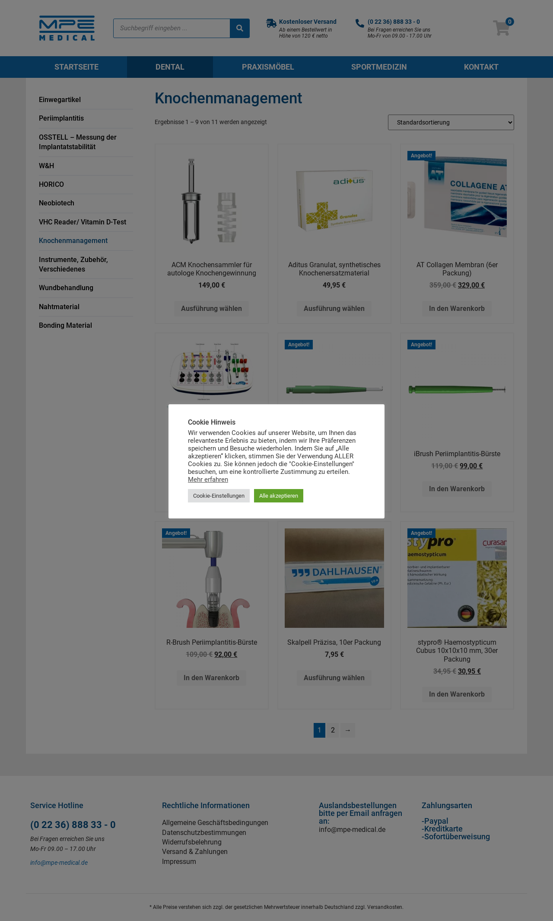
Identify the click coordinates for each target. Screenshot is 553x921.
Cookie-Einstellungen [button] (219, 495)
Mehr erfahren (208, 479)
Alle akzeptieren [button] (278, 495)
